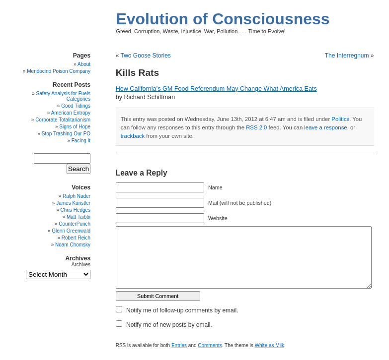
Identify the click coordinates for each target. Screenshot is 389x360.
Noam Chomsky (72, 244)
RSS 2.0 (256, 127)
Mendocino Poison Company (58, 71)
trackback (133, 136)
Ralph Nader (76, 196)
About (84, 64)
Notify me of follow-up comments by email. (182, 310)
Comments (210, 345)
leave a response (325, 127)
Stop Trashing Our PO (66, 133)
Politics (340, 119)
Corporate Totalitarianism (62, 119)
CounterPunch (74, 224)
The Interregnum (347, 55)
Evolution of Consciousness (222, 19)
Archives (81, 264)
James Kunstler (73, 203)
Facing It (81, 140)
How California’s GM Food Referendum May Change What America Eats (216, 88)
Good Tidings (75, 106)
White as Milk (269, 345)
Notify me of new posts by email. (169, 324)
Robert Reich (76, 237)
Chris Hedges (76, 210)
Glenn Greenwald (71, 231)
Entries (179, 345)
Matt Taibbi (78, 217)
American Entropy (70, 113)
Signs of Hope (74, 126)
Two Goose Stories (145, 55)
